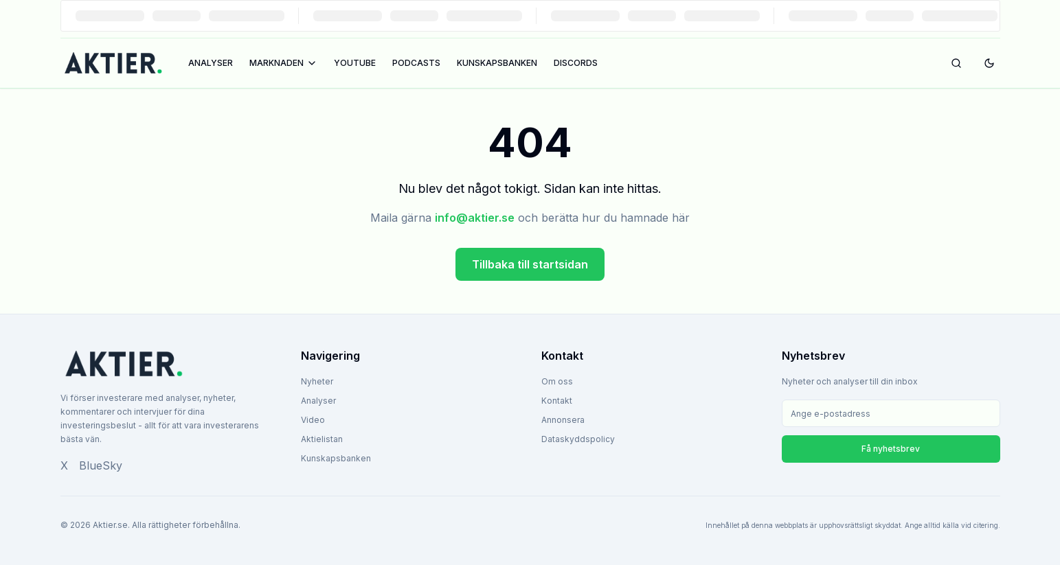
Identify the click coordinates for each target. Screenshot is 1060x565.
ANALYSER (210, 63)
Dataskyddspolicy (578, 439)
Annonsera (563, 420)
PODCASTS (416, 63)
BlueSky (100, 465)
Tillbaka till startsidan (530, 264)
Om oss (557, 381)
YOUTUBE (355, 63)
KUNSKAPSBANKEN (497, 63)
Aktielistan (322, 439)
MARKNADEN (283, 63)
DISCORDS (576, 63)
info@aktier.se (475, 217)
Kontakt (556, 400)
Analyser (318, 400)
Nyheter (317, 381)
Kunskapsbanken (336, 458)
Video (313, 420)
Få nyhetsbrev (890, 448)
